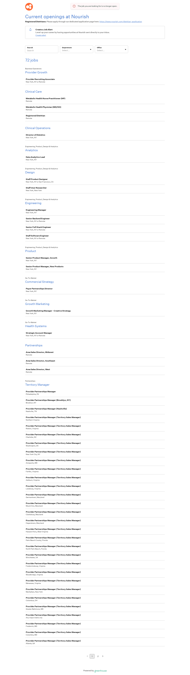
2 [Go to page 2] (98, 656)
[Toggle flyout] (90, 49)
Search (30, 48)
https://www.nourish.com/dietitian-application (120, 21)
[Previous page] (87, 656)
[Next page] (102, 656)
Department (67, 48)
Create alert (41, 35)
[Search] (41, 51)
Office (99, 48)
